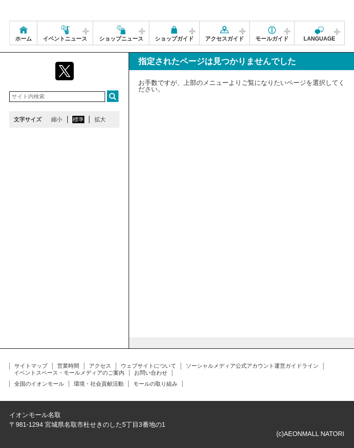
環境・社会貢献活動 (99, 384)
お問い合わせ (150, 373)
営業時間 (68, 366)
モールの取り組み (155, 384)
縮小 (56, 119)
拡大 (100, 119)
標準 (78, 119)
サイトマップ (30, 366)
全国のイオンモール (39, 384)
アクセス (100, 366)
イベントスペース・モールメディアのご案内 (69, 373)
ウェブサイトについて (148, 366)
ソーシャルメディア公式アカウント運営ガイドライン (252, 366)
